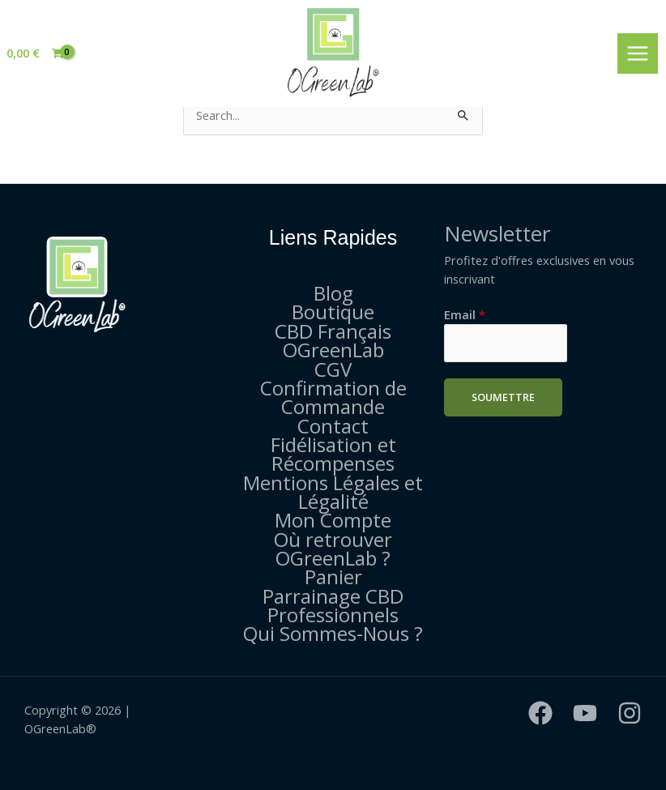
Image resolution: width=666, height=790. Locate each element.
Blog (333, 293)
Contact (333, 425)
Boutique (333, 311)
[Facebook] (540, 713)
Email (464, 314)
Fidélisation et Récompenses (333, 453)
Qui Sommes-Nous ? (333, 633)
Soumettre (503, 397)
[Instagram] (629, 713)
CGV (333, 369)
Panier (333, 576)
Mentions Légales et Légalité (333, 492)
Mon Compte (333, 519)
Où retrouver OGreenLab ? (333, 548)
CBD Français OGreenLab (333, 340)
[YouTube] (585, 713)
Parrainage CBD (333, 596)
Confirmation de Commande (333, 397)
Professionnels (333, 614)
